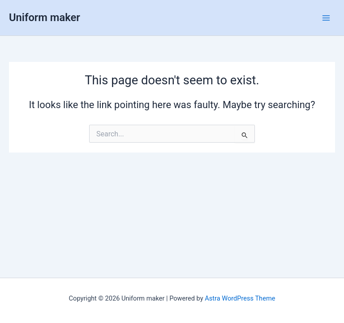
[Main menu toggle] (326, 17)
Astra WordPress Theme (240, 298)
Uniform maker (44, 17)
